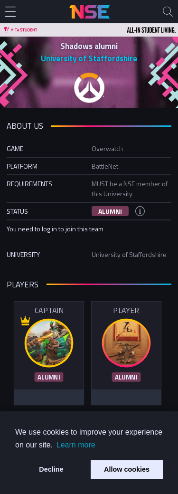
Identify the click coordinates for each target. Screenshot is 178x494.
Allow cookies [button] (127, 469)
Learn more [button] (75, 445)
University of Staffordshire (89, 58)
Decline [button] (51, 469)
